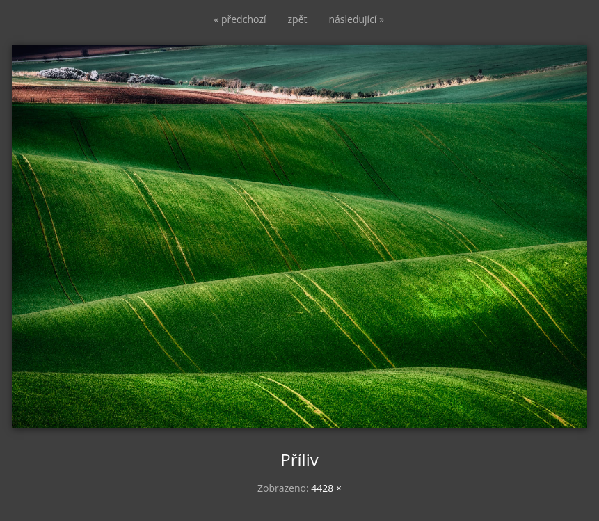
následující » (356, 19)
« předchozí (240, 19)
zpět (298, 19)
